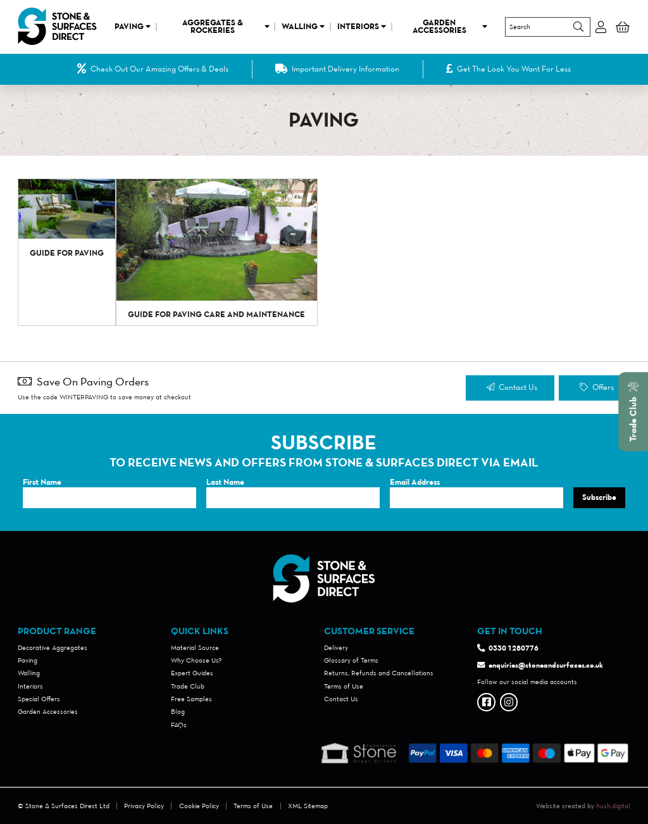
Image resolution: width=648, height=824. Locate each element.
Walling (303, 26)
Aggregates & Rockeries (226, 26)
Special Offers (39, 698)
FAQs (179, 724)
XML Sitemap (308, 805)
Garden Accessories (450, 26)
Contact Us (512, 387)
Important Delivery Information (337, 69)
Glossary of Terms (351, 660)
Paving (133, 26)
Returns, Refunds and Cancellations (378, 672)
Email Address (415, 482)
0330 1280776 (514, 647)
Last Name (225, 482)
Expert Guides (192, 672)
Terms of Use (343, 686)
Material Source (195, 647)
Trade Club (187, 686)
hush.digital (613, 805)
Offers (596, 387)
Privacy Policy (144, 805)
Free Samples (191, 698)
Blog (178, 711)
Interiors (361, 26)
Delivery (336, 647)
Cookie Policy (199, 805)
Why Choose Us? (196, 660)
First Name (42, 482)
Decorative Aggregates (52, 647)
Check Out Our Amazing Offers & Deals (153, 69)
